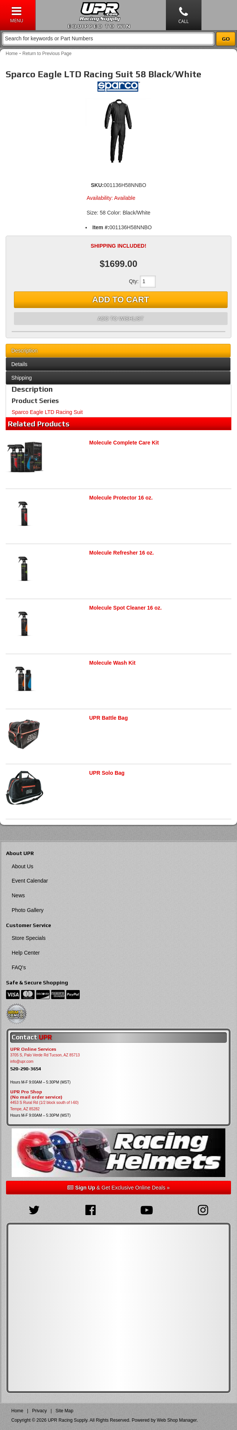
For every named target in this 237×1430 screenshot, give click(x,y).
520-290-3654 (25, 1068)
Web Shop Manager (177, 1420)
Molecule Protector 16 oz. (121, 498)
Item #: (101, 227)
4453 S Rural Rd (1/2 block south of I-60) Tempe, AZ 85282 (44, 1105)
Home (12, 53)
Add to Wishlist (120, 319)
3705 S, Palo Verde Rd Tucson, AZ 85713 (45, 1055)
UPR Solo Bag (107, 773)
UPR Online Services (33, 1049)
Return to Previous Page (46, 53)
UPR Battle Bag (108, 718)
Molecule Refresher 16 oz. (121, 553)
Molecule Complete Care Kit (124, 443)
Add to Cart (120, 299)
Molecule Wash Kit (112, 663)
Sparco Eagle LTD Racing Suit (47, 412)
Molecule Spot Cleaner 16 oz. (125, 608)
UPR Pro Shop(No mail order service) (36, 1094)
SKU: (97, 185)
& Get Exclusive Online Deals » (118, 1188)
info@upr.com (21, 1061)
